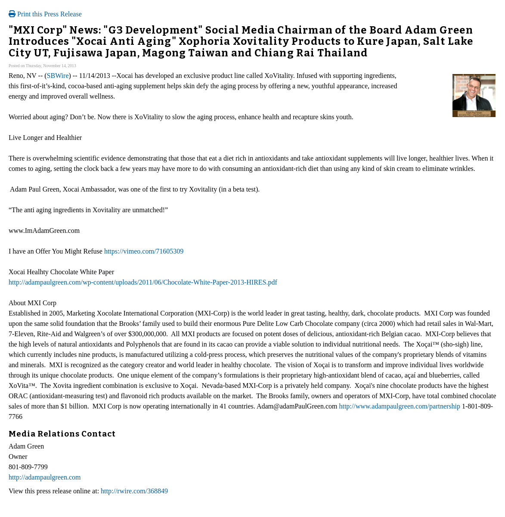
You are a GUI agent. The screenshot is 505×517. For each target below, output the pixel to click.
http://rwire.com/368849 (134, 491)
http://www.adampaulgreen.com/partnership (399, 406)
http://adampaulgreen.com (45, 477)
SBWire (58, 75)
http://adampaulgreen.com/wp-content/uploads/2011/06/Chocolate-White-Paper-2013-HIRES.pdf (143, 282)
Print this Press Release (45, 14)
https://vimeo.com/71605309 (143, 251)
